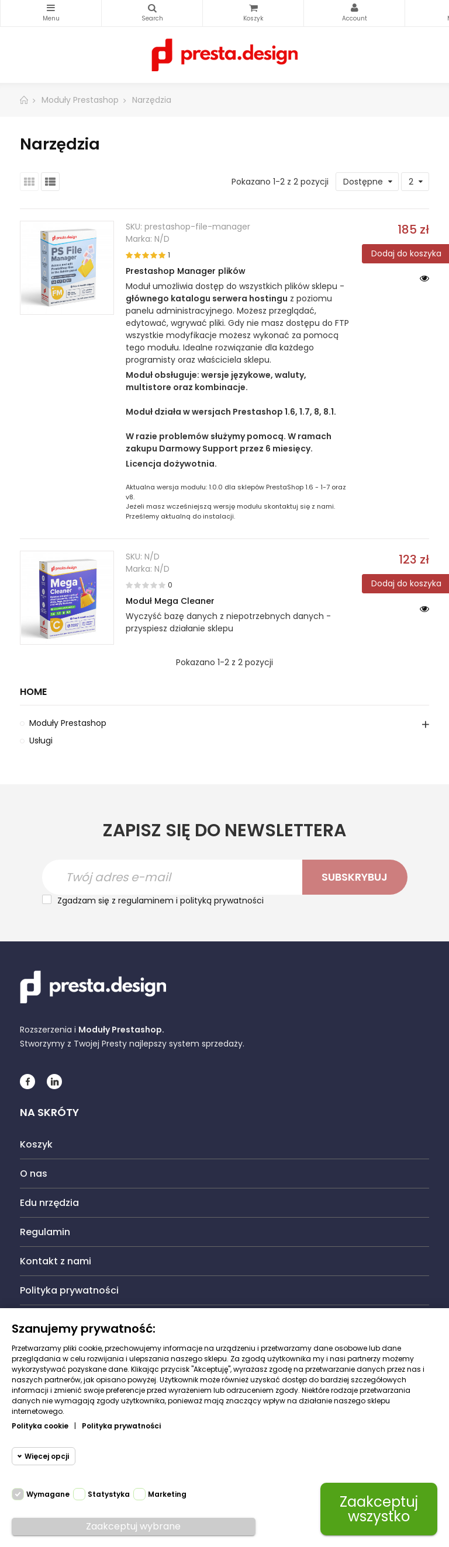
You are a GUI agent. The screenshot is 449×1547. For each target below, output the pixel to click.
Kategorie (51, 8)
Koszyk (36, 1144)
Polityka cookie (40, 1426)
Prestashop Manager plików (186, 271)
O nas (33, 1173)
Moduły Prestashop (67, 723)
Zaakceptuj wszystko (379, 1509)
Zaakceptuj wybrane (133, 1526)
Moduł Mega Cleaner (170, 601)
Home (33, 692)
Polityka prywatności (69, 1290)
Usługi (41, 740)
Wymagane (48, 1494)
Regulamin (45, 1232)
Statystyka (109, 1494)
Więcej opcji (47, 1456)
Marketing (167, 1494)
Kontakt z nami (55, 1261)
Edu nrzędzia (49, 1202)
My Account (354, 8)
